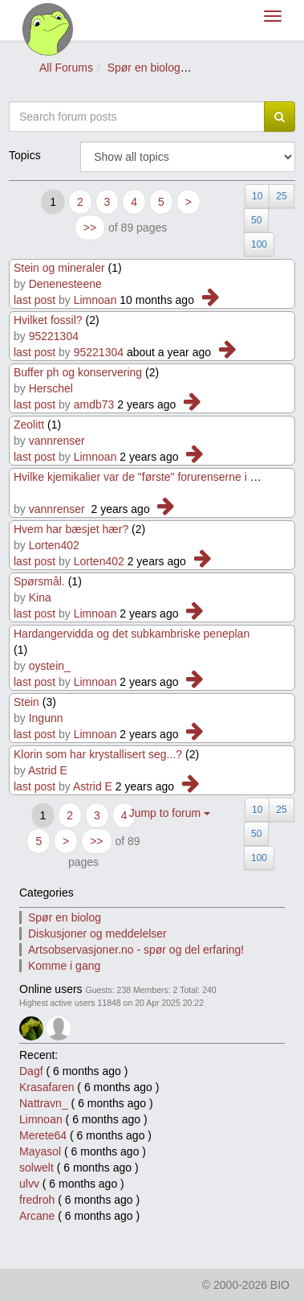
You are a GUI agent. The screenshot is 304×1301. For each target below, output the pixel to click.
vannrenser (57, 440)
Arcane (37, 1215)
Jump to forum (169, 812)
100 (259, 244)
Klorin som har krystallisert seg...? (98, 754)
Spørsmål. (39, 581)
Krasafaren (46, 1087)
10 (257, 196)
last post (34, 299)
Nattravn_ (43, 1103)
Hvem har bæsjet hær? (71, 529)
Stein (26, 702)
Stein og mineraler (59, 267)
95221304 (54, 336)
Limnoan (95, 299)
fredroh (37, 1199)
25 (281, 196)
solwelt (36, 1167)
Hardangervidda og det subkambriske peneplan (131, 633)
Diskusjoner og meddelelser (97, 933)
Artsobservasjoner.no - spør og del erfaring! (136, 949)
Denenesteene (65, 283)
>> (89, 227)
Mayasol (40, 1151)
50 (256, 220)
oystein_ (50, 665)
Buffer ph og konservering (78, 372)
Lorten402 (54, 545)
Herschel (51, 388)
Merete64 (43, 1135)
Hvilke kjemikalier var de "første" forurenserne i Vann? (148, 476)
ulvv (29, 1183)
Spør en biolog (143, 67)
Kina (40, 597)
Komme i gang (64, 965)
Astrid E (47, 770)
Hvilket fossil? (49, 320)
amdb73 (94, 404)
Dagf (31, 1071)
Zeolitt (30, 424)
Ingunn (46, 718)
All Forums (66, 67)
